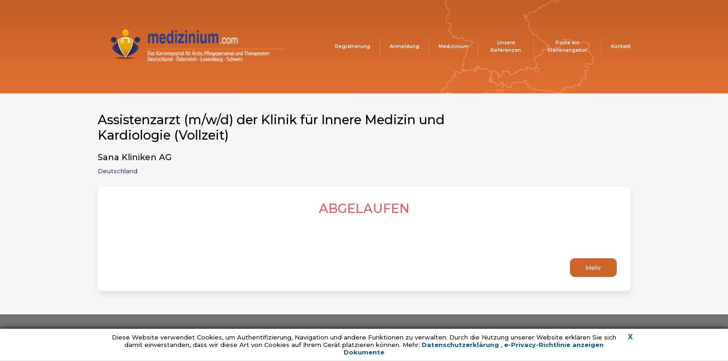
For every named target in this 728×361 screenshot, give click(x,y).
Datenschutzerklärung (461, 344)
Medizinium (454, 46)
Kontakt (621, 46)
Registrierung (352, 46)
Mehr (593, 267)
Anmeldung (404, 46)
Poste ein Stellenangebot (567, 46)
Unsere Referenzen (505, 46)
